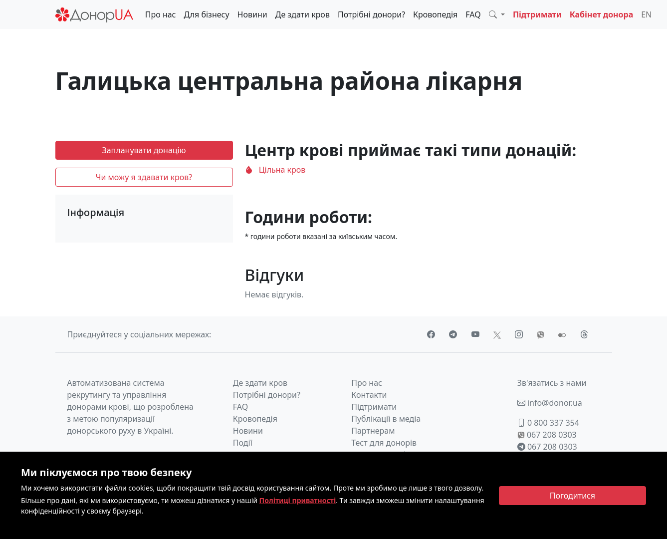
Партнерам (373, 430)
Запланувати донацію (144, 150)
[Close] (572, 495)
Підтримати (537, 14)
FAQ (472, 14)
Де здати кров (302, 14)
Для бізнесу (206, 14)
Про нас (160, 14)
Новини (252, 14)
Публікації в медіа (386, 418)
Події (242, 442)
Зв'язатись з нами (552, 382)
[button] (497, 14)
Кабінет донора (602, 14)
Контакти (369, 394)
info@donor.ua (549, 402)
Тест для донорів (384, 442)
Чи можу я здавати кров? (144, 177)
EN (646, 14)
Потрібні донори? (371, 14)
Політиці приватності (297, 500)
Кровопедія (435, 14)
